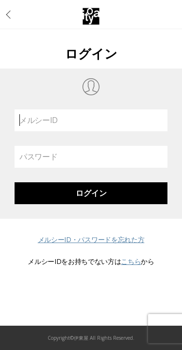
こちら (131, 261)
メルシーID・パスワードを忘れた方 (91, 239)
